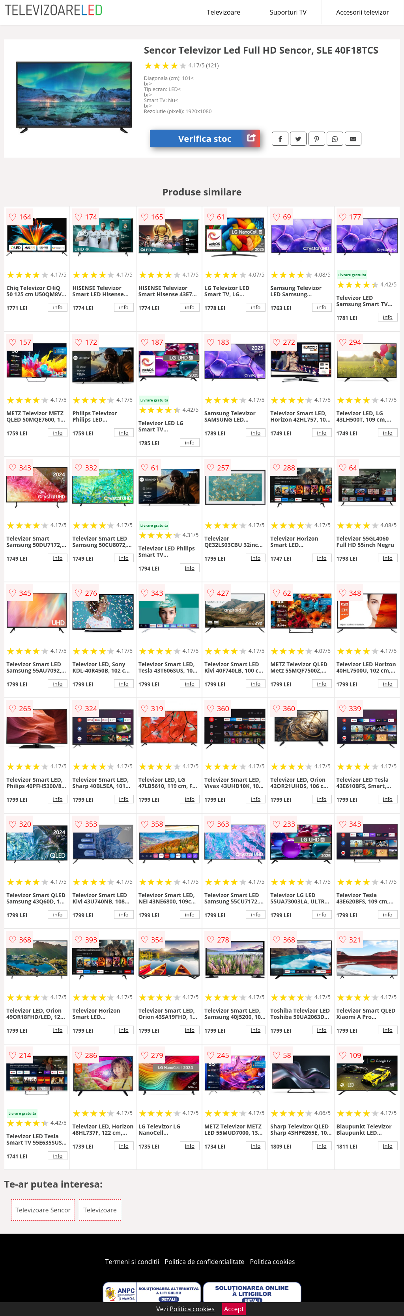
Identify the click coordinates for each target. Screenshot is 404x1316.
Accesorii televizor (362, 12)
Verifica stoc (219, 138)
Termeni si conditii (132, 1261)
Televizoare (223, 12)
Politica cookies (272, 1261)
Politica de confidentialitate (205, 1261)
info (57, 307)
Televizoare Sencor (43, 1210)
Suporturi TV (288, 12)
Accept (234, 1309)
